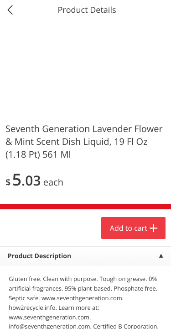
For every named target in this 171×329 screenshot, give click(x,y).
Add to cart (128, 228)
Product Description (39, 256)
